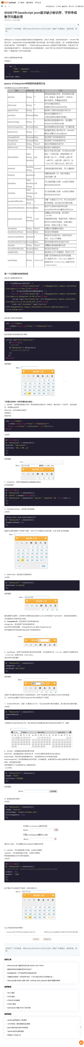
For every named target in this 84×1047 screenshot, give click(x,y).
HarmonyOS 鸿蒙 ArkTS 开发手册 (19, 1008)
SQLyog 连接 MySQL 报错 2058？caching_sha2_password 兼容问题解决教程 (33, 980)
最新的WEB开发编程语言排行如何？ (19, 969)
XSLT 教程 (11, 993)
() (64, 6)
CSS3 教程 (11, 996)
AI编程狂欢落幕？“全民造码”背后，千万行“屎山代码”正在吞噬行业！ (30, 977)
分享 (71, 6)
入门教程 (20, 3)
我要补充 (47, 939)
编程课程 (29, 3)
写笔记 (36, 939)
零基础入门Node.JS (14, 1035)
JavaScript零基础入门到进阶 (17, 1020)
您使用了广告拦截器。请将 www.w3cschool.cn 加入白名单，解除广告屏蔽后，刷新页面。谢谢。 (41, 30)
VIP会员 (38, 3)
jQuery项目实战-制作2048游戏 (17, 1027)
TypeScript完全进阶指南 (15, 1031)
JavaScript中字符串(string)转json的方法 (20, 932)
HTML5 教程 (11, 1004)
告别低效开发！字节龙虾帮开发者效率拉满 (21, 973)
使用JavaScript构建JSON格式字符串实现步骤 (61, 932)
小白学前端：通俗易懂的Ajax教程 (18, 1024)
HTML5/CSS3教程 (13, 1000)
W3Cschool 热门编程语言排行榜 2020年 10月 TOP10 (25, 965)
